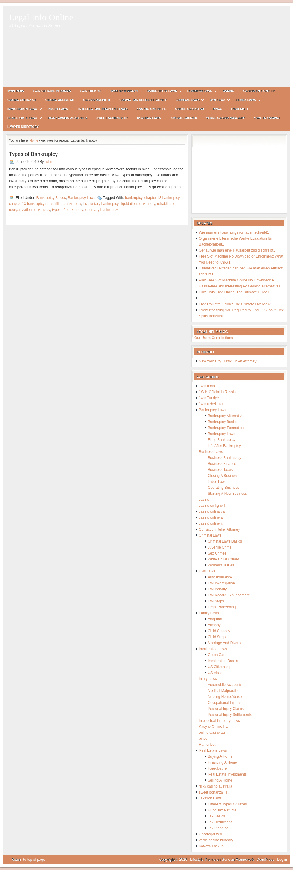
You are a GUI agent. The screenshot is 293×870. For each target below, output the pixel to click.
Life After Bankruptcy (224, 446)
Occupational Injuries (224, 703)
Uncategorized (184, 118)
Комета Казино (266, 118)
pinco (217, 109)
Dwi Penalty (217, 589)
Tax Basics (216, 816)
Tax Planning (218, 828)
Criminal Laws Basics (225, 541)
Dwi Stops (216, 601)
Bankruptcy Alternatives (226, 416)
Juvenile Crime (219, 547)
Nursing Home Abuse (225, 697)
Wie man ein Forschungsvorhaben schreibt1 (234, 232)
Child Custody (219, 631)
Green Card (217, 655)
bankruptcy (133, 198)
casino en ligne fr (258, 91)
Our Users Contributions (213, 338)
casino (228, 91)
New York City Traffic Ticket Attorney (228, 361)
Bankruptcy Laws (161, 91)
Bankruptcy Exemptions (226, 428)
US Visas (215, 673)
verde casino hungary (225, 118)
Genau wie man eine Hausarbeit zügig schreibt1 (237, 250)
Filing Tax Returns (222, 810)
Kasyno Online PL (151, 109)
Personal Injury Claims (226, 709)
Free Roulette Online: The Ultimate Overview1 (235, 304)
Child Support (219, 637)
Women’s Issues (221, 565)
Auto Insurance (220, 577)
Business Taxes (220, 470)
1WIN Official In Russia (52, 91)
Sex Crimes (217, 553)
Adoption (215, 619)
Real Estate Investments (227, 774)
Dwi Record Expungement (228, 595)
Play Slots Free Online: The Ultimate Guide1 (234, 292)
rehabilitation (167, 204)
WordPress (265, 859)
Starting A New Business (227, 493)
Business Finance (222, 464)
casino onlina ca (21, 100)
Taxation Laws (148, 118)
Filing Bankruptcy (221, 440)
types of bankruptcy (67, 210)
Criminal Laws (187, 100)
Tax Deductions (220, 822)
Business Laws (200, 91)
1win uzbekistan (124, 91)
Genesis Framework (238, 859)
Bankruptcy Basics (51, 198)
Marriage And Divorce (225, 643)
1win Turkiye (90, 91)
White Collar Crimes (224, 559)
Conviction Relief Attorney (143, 100)
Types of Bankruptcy (33, 154)
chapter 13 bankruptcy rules (31, 204)
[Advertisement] (187, 49)
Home (34, 140)
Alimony (214, 625)
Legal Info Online (41, 17)
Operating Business (223, 487)
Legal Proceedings (222, 607)
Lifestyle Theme (203, 859)
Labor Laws (217, 482)
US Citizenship (219, 667)
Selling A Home (220, 780)
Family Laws (245, 100)
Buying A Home (220, 756)
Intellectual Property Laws (103, 109)
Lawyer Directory (23, 126)
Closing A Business (223, 476)
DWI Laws (217, 100)
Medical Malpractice (223, 691)
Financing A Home (222, 762)
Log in (282, 859)
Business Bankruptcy (224, 458)
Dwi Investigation (221, 583)
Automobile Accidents (225, 685)
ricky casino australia (67, 118)
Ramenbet (239, 109)
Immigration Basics (223, 661)
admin (50, 162)
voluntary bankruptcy (101, 210)
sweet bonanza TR (111, 118)
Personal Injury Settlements (230, 715)
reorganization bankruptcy (29, 210)
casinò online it (96, 100)
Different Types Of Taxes (227, 804)
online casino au (189, 109)
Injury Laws (57, 109)
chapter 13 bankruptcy (162, 198)
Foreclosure (217, 768)
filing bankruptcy (68, 204)
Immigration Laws (22, 109)
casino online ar (59, 100)
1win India (15, 91)
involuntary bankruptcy (100, 204)
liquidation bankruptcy (137, 204)
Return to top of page (28, 859)
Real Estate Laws (22, 118)
